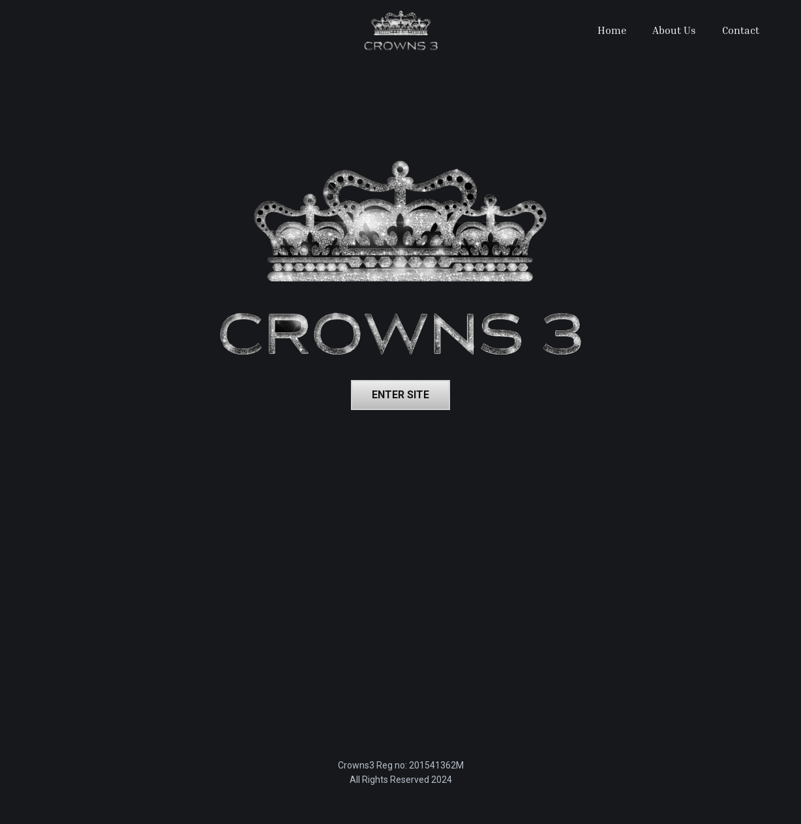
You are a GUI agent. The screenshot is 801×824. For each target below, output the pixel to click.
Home (611, 30)
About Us (674, 30)
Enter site (400, 394)
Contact (740, 30)
